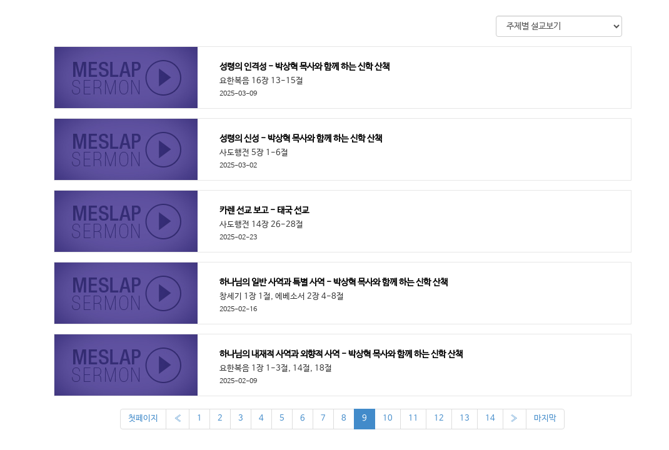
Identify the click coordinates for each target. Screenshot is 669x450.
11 (413, 418)
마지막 (545, 418)
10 (388, 418)
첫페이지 (143, 418)
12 (439, 418)
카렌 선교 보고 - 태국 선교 (264, 211)
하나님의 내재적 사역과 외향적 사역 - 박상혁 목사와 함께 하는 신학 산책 (341, 354)
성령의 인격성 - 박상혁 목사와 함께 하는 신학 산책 (304, 67)
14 (490, 418)
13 (465, 418)
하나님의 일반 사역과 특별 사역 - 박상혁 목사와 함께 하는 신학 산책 (333, 283)
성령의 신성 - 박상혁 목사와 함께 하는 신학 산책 (300, 139)
